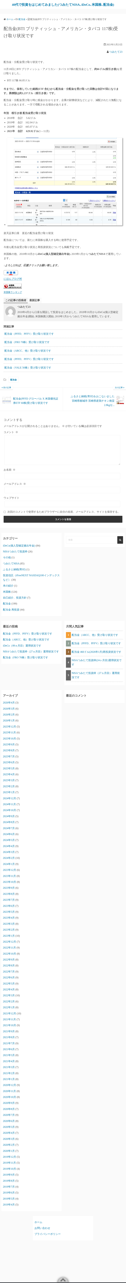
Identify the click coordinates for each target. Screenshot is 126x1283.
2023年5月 (9, 916)
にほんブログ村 (13, 282)
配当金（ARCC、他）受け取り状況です (27, 354)
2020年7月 (9, 1119)
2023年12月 (9, 874)
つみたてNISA (11, 567)
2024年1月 (9, 868)
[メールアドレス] (62, 494)
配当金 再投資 (11, 613)
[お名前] (62, 480)
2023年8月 (9, 897)
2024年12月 (9, 802)
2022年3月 (9, 999)
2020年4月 (9, 1137)
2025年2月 (9, 790)
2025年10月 (9, 742)
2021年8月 (9, 1041)
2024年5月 (9, 844)
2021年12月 (9, 1017)
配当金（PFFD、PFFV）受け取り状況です (29, 337)
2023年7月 (9, 904)
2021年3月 (9, 1071)
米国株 (7, 595)
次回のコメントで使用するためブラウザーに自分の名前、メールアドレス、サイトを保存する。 (63, 515)
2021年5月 (9, 1059)
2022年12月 (9, 945)
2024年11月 (9, 808)
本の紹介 (8, 589)
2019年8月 (9, 1184)
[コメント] (62, 454)
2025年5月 (9, 772)
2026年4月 (9, 706)
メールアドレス (15, 487)
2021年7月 (9, 1047)
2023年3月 (9, 927)
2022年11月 (9, 951)
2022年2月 (9, 1005)
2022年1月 (9, 1011)
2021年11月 (9, 1023)
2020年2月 (9, 1149)
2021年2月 (9, 1077)
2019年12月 (9, 1161)
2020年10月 (9, 1101)
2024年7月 (9, 832)
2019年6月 (9, 1196)
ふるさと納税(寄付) (14, 573)
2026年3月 (9, 712)
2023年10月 (9, 886)
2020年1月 (9, 1154)
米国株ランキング (13, 296)
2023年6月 (9, 909)
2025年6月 (9, 766)
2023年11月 (9, 880)
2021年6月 (9, 1053)
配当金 (13, 384)
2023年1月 (9, 939)
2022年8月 (9, 969)
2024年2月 (9, 862)
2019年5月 (9, 1202)
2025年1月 (9, 796)
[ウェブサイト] (62, 508)
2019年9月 (9, 1178)
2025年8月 (9, 754)
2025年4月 (9, 778)
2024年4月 (9, 850)
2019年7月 (9, 1190)
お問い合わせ (42, 1232)
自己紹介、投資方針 (15, 601)
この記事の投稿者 (15, 304)
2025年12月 (9, 730)
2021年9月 (9, 1035)
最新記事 (34, 304)
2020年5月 (9, 1131)
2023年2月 (9, 933)
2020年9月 (9, 1107)
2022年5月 (9, 987)
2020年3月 (9, 1142)
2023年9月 (9, 892)
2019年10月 (9, 1172)
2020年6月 (9, 1125)
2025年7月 (9, 760)
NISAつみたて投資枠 (15, 555)
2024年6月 (9, 838)
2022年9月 (9, 963)
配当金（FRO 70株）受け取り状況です (27, 346)
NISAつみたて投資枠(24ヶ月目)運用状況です (97, 666)
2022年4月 (9, 993)
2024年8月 (9, 826)
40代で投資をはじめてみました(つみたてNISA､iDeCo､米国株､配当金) (61, 6)
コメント (11, 436)
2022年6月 (9, 981)
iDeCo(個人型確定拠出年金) (19, 549)
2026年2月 (9, 718)
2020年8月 (9, 1113)
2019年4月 (9, 1208)
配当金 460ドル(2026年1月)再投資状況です (96, 655)
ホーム (38, 1226)
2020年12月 (9, 1089)
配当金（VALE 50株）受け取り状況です (27, 371)
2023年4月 (9, 921)
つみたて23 (115, 55)
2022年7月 (9, 975)
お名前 (9, 473)
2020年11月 (9, 1095)
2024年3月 (9, 856)
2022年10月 (9, 957)
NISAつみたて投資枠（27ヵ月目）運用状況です (31, 655)
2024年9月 (9, 820)
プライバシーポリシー (47, 1238)
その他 (7, 561)
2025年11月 (9, 736)
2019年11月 (9, 1166)
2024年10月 (9, 814)
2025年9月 (9, 748)
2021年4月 (9, 1065)
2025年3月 (9, 784)
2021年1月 (9, 1083)
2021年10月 (9, 1029)
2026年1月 (9, 724)
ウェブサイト (11, 502)
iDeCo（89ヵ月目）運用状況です (22, 649)
